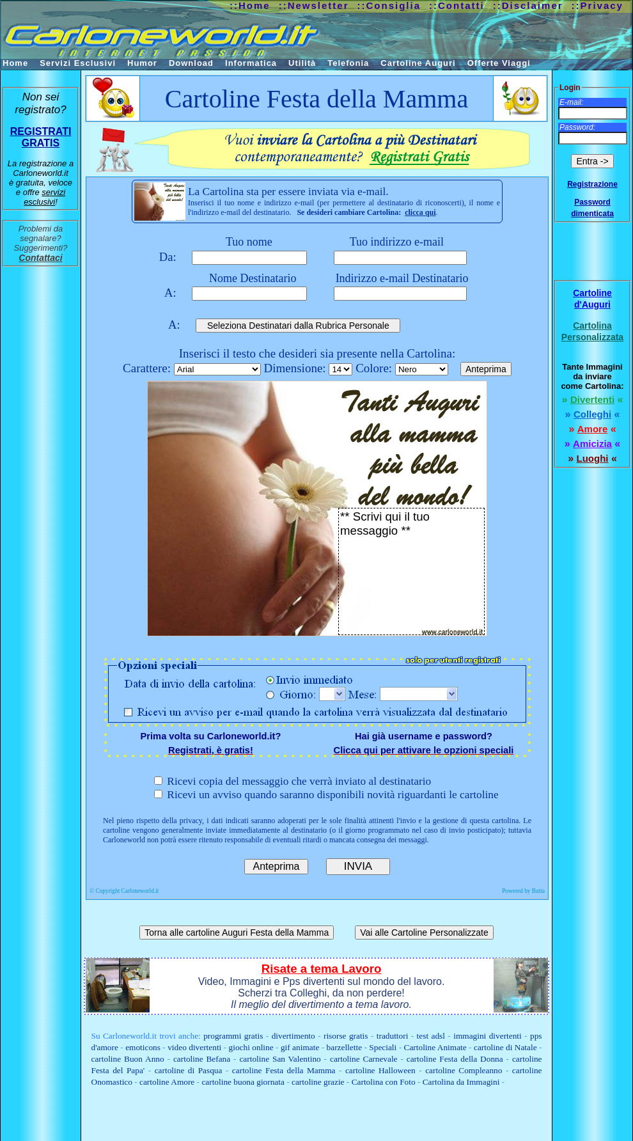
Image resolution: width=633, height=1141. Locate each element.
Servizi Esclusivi (78, 63)
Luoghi (593, 458)
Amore (592, 428)
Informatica (251, 63)
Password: (577, 127)
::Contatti (457, 5)
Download (191, 63)
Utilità (302, 63)
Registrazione (592, 184)
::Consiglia (389, 5)
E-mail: (571, 102)
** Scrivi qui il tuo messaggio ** (411, 571)
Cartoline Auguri (417, 63)
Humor (142, 63)
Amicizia (592, 443)
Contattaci (40, 258)
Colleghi (592, 414)
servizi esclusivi (44, 197)
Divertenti (592, 399)
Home (15, 63)
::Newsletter (314, 5)
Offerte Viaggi (499, 63)
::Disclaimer (528, 5)
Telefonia (348, 63)
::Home (250, 5)
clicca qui (420, 212)
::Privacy (597, 5)
